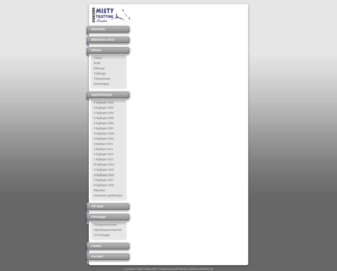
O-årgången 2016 (104, 174)
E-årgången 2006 (104, 123)
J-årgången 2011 (103, 149)
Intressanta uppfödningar (108, 195)
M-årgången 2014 (104, 164)
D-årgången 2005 (104, 118)
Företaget (98, 217)
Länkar (96, 246)
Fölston (98, 58)
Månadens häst (102, 39)
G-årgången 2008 (104, 133)
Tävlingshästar (102, 78)
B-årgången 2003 (104, 107)
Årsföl (97, 63)
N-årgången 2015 (104, 169)
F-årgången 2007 (103, 128)
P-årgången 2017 (104, 180)
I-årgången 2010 (103, 143)
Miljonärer (99, 190)
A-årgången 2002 (104, 102)
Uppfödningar (101, 94)
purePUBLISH (179, 269)
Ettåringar (99, 68)
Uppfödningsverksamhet (107, 229)
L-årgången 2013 (103, 159)
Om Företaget (102, 235)
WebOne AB (206, 269)
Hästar (96, 50)
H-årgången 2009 (104, 138)
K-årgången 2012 (104, 154)
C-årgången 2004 (104, 112)
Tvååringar (100, 73)
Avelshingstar (101, 83)
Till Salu (97, 206)
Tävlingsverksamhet (105, 224)
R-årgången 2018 (104, 185)
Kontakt (97, 256)
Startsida (98, 29)
